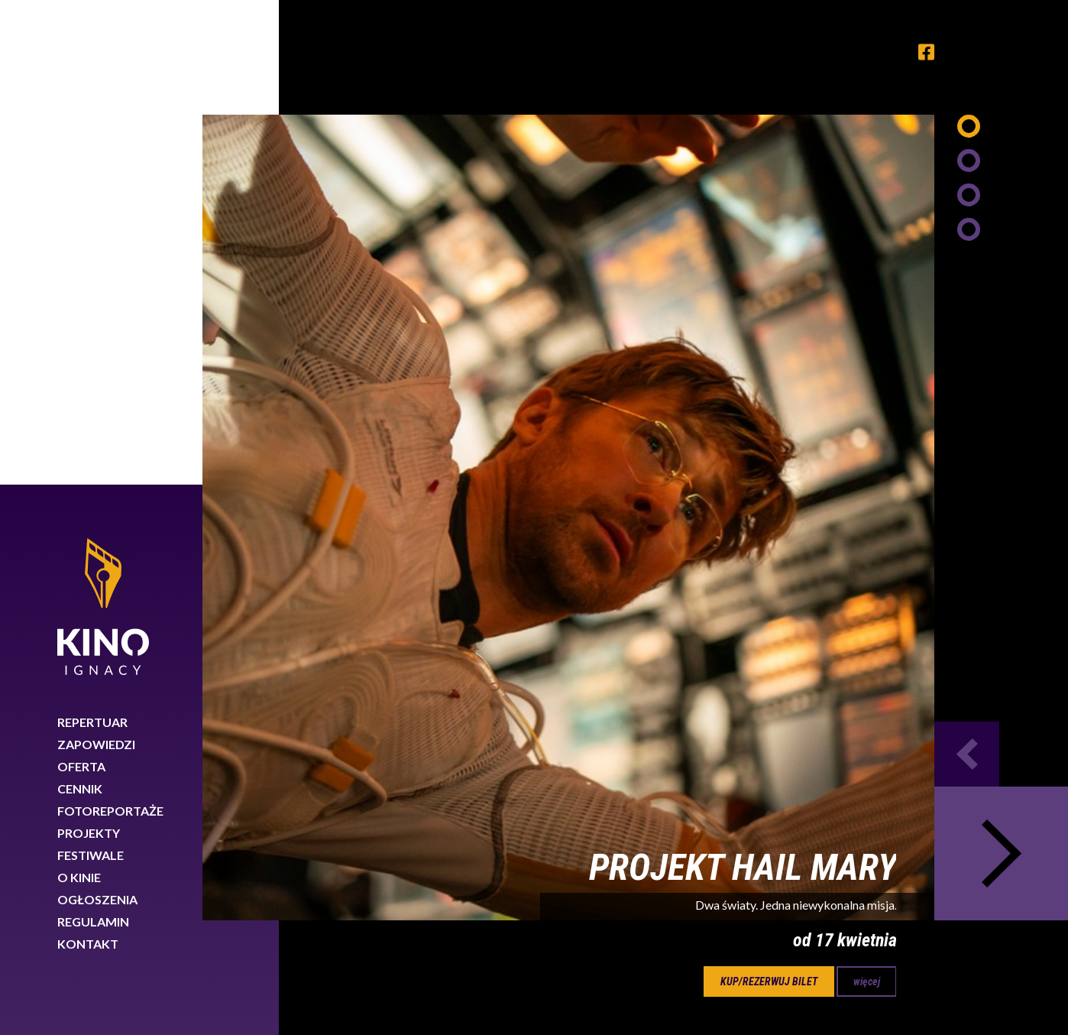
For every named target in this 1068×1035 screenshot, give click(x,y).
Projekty (88, 348)
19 (696, 575)
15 (479, 575)
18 (642, 575)
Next (1001, 369)
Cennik (79, 304)
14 (425, 575)
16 (534, 575)
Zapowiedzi (96, 259)
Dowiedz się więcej (814, 980)
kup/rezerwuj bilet (768, 497)
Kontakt (87, 459)
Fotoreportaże (110, 326)
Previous (966, 269)
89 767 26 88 (867, 897)
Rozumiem (997, 984)
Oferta (81, 281)
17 (588, 575)
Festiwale (90, 370)
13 (371, 575)
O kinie (79, 392)
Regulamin (93, 437)
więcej (866, 497)
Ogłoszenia (97, 414)
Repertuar (92, 237)
